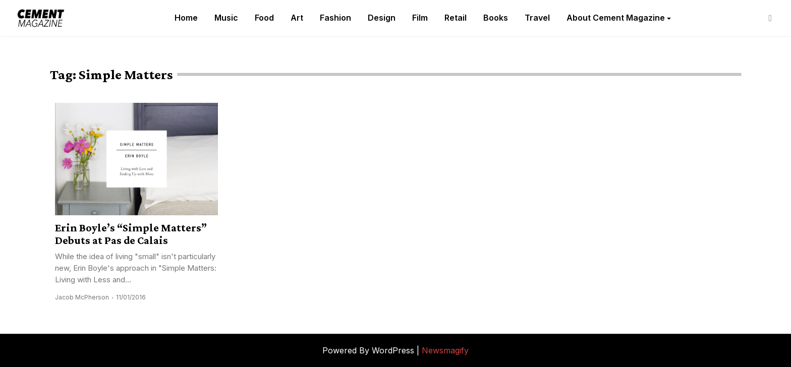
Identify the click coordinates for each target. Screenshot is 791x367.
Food (264, 18)
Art (297, 18)
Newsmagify (445, 350)
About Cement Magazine (616, 18)
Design (382, 18)
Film (420, 18)
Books (495, 18)
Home (186, 18)
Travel (537, 18)
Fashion (335, 18)
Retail (455, 18)
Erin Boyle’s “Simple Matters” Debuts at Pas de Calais (131, 234)
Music (226, 18)
